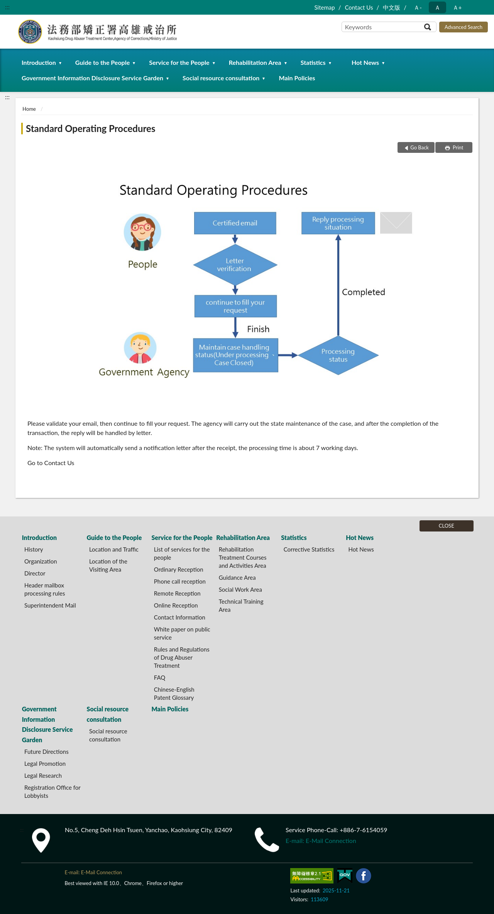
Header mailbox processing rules (44, 589)
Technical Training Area (241, 605)
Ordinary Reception (178, 569)
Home (29, 109)
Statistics (313, 62)
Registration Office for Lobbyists (52, 791)
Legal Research (43, 775)
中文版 (391, 7)
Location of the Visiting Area (108, 565)
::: (7, 6)
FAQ (160, 677)
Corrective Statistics (309, 549)
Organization (40, 561)
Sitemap (324, 7)
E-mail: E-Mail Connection (321, 840)
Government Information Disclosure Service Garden (92, 77)
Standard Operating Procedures (90, 128)
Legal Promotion (45, 763)
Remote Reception (177, 593)
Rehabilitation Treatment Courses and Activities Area (243, 557)
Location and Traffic (114, 549)
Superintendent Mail (50, 605)
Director (34, 573)
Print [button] (458, 147)
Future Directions (46, 751)
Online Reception (176, 605)
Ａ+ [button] (457, 7)
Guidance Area (237, 577)
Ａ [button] (437, 7)
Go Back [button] (419, 147)
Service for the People (179, 62)
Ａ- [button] (418, 7)
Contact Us (359, 7)
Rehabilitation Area (255, 62)
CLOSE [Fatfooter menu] (446, 526)
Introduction (39, 62)
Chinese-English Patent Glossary (174, 693)
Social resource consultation (221, 77)
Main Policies (297, 77)
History (33, 549)
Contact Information (179, 617)
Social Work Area (240, 589)
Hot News (365, 62)
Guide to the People (102, 62)
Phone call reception (180, 581)
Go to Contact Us (50, 462)
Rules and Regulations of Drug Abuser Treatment (182, 657)
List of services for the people (182, 553)
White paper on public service (182, 633)
